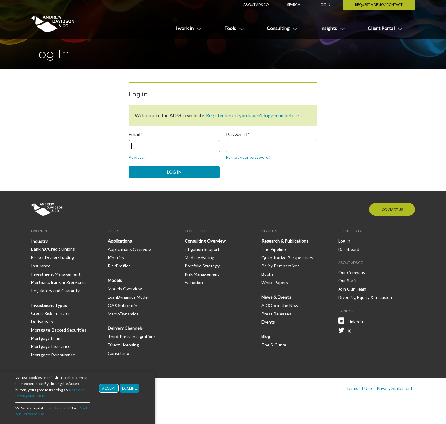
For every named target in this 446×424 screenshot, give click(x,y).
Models (115, 280)
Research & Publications (284, 240)
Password (236, 134)
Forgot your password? (248, 157)
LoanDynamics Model (128, 297)
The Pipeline (273, 249)
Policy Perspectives (280, 265)
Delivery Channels (125, 328)
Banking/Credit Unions (53, 249)
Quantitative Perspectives (287, 257)
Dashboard (348, 249)
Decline (129, 388)
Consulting (118, 353)
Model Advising (199, 257)
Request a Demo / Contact (379, 4)
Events (268, 321)
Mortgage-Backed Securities (58, 330)
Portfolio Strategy (202, 265)
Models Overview (125, 288)
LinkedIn (356, 321)
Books (267, 274)
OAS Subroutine (124, 305)
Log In (324, 4)
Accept (109, 388)
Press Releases (276, 313)
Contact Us (392, 210)
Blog (265, 336)
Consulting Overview (205, 240)
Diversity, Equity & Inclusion (365, 297)
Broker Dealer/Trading (52, 257)
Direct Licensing (123, 344)
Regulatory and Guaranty (55, 290)
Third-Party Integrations (132, 336)
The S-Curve (273, 344)
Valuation (194, 282)
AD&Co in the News (280, 305)
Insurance (40, 265)
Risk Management (202, 274)
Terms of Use (359, 388)
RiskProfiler (119, 265)
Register (137, 157)
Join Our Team (352, 289)
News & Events (276, 297)
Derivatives (42, 321)
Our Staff (347, 280)
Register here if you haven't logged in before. (253, 115)
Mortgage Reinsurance (53, 354)
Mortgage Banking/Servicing (58, 282)
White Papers (274, 282)
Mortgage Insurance (51, 346)
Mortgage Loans (47, 338)
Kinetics (116, 257)
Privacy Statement (395, 388)
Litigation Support (202, 249)
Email (134, 134)
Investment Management (56, 274)
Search (293, 4)
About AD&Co (256, 4)
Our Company (351, 272)
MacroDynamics (123, 313)
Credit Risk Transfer (50, 313)
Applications (120, 240)
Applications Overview (130, 249)
